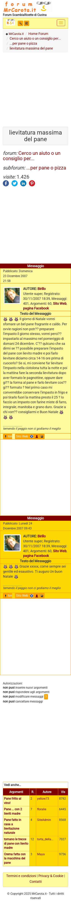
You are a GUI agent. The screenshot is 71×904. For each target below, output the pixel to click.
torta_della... (45, 839)
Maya (41, 854)
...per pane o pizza (46, 168)
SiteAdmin (44, 820)
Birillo (41, 289)
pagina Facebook (36, 308)
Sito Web (59, 304)
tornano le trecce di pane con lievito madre (16, 843)
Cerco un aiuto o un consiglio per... (31, 155)
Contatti (36, 882)
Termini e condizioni (21, 876)
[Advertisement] (35, 88)
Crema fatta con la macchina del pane (15, 858)
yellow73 (43, 798)
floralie (41, 809)
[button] (20, 23)
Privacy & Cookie (50, 876)
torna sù (11, 436)
